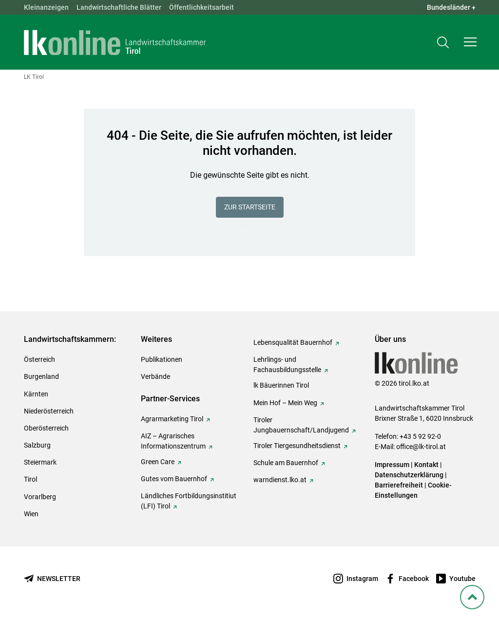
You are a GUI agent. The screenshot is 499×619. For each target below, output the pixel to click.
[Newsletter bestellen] (52, 579)
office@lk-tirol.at (421, 446)
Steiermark (40, 462)
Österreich (39, 359)
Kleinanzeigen (46, 7)
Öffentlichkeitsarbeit (201, 7)
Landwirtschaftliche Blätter (119, 7)
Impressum (392, 465)
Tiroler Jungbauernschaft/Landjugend (301, 425)
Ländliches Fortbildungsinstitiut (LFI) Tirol (188, 501)
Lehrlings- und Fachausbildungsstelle (287, 365)
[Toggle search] (443, 42)
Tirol (30, 479)
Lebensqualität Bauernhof (292, 342)
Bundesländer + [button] (451, 7)
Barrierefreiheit (399, 485)
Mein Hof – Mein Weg (285, 403)
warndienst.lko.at (280, 480)
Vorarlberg (40, 497)
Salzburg (37, 445)
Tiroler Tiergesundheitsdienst (297, 446)
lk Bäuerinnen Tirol (281, 385)
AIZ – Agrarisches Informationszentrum (173, 441)
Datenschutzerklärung (409, 475)
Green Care (157, 462)
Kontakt (426, 465)
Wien (31, 514)
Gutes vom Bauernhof (174, 479)
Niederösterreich (49, 411)
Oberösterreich (46, 428)
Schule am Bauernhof (285, 463)
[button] (470, 42)
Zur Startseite (249, 207)
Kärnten (36, 394)
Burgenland (41, 376)
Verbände (155, 376)
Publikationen (161, 359)
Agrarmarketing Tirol (172, 419)
